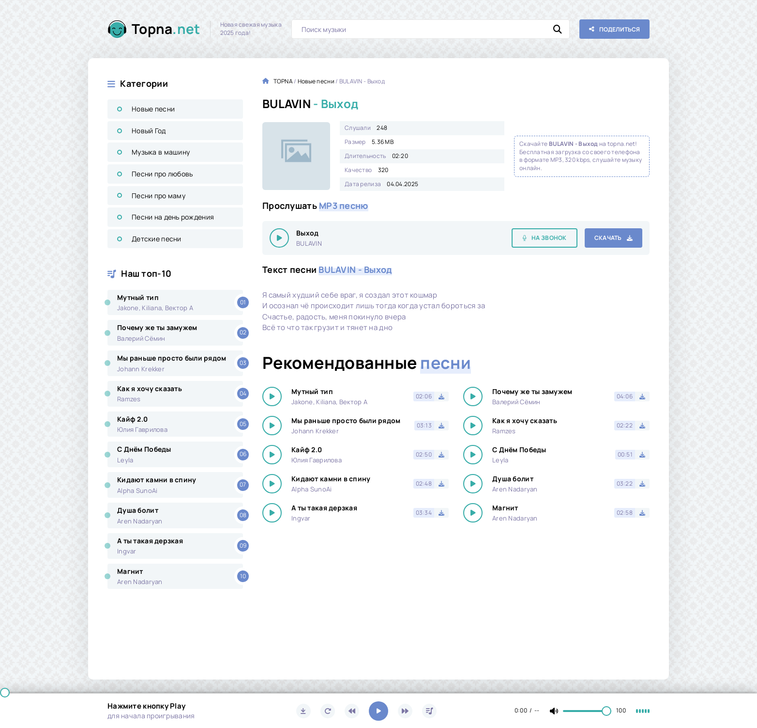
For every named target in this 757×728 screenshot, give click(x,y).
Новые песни (153, 108)
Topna (166, 28)
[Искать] (557, 29)
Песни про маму (158, 195)
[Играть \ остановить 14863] (279, 238)
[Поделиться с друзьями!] (614, 29)
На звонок (549, 238)
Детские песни (157, 238)
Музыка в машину (161, 152)
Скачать (608, 238)
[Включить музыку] (378, 711)
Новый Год (149, 130)
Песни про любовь (162, 173)
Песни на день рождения (173, 217)
